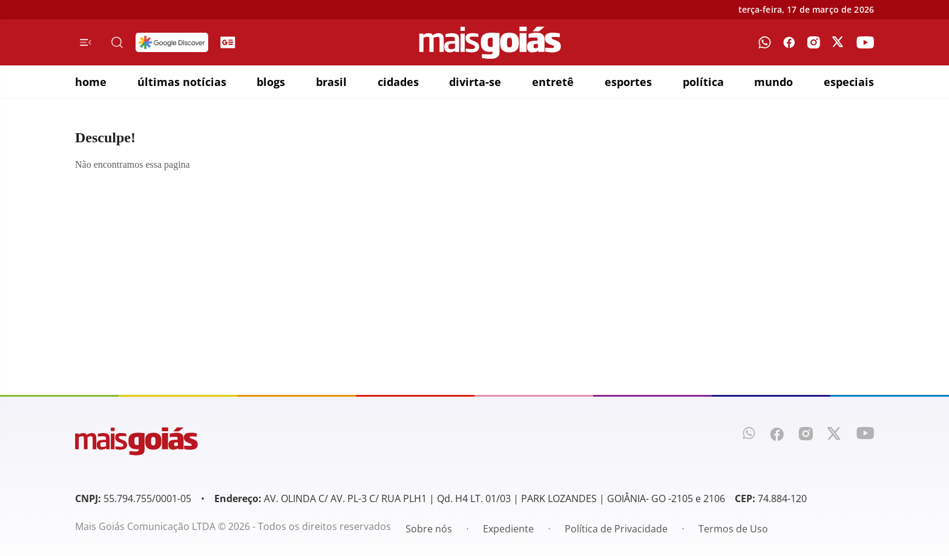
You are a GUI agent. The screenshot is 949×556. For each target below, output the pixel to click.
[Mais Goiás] (490, 42)
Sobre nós (429, 528)
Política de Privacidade (616, 528)
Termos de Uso (733, 528)
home (91, 81)
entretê (553, 81)
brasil (331, 81)
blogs (271, 81)
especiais (849, 81)
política (703, 81)
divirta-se (475, 81)
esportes (628, 81)
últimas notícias (181, 81)
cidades (398, 81)
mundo (773, 81)
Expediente (508, 528)
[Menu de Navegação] (85, 42)
